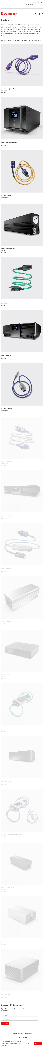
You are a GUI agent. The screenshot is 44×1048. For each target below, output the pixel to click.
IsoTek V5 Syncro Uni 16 (7, 941)
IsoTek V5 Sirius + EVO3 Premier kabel (11, 834)
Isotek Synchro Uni (6, 621)
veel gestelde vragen (38, 2)
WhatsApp (40, 5)
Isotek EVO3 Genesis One (8, 249)
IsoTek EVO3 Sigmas (6, 515)
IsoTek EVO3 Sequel (6, 462)
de (4, 2)
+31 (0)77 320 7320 (28, 5)
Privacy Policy (28, 1033)
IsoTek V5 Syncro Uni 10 (7, 888)
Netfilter (3, 144)
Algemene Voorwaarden (18, 1033)
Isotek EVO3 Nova (6, 355)
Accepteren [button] (38, 1044)
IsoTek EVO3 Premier (6, 408)
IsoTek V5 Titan (5, 994)
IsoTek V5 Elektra (6, 675)
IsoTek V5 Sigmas (6, 781)
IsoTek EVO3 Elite (6, 195)
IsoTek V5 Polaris (6, 728)
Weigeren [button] (30, 1044)
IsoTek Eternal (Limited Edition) (9, 89)
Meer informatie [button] (6, 1045)
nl (1, 2)
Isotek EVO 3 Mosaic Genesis (9, 142)
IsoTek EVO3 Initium (6, 302)
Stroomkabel (4, 91)
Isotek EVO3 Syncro (6, 568)
